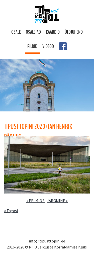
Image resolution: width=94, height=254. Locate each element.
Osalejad (33, 32)
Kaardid (53, 32)
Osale (16, 32)
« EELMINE (35, 200)
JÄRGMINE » (57, 200)
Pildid (32, 46)
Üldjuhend (74, 32)
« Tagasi (11, 210)
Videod (48, 46)
